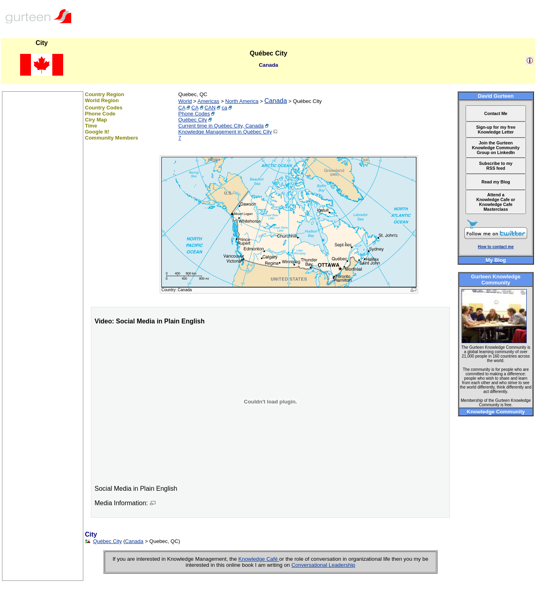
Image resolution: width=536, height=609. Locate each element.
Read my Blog (495, 181)
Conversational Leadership (323, 565)
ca (224, 108)
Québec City (192, 120)
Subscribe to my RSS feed (496, 166)
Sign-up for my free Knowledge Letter (495, 129)
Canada (275, 100)
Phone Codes (194, 114)
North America (241, 101)
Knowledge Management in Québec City (225, 132)
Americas (208, 101)
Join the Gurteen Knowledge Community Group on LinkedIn (496, 147)
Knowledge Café (258, 559)
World (185, 101)
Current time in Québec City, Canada (221, 126)
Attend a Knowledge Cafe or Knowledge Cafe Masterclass (495, 202)
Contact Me (495, 113)
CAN (209, 108)
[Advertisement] (42, 459)
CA (181, 108)
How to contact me (496, 247)
